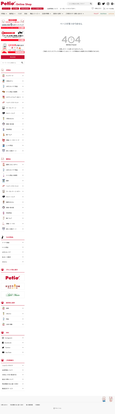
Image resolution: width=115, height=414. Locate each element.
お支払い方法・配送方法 (9, 375)
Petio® (96, 14)
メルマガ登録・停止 (37, 8)
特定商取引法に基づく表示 (10, 384)
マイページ (6, 8)
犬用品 (3, 14)
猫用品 (11, 14)
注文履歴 (15, 8)
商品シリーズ (34, 14)
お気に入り (96, 8)
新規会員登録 (25, 8)
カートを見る (108, 9)
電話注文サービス (7, 388)
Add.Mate (103, 14)
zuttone (111, 14)
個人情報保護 (29, 405)
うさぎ (20, 14)
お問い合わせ (4, 405)
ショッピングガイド (7, 365)
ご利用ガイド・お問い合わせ (74, 14)
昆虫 (25, 14)
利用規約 (38, 405)
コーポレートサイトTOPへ (67, 8)
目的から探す (57, 14)
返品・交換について (7, 379)
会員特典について (52, 8)
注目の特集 (45, 14)
